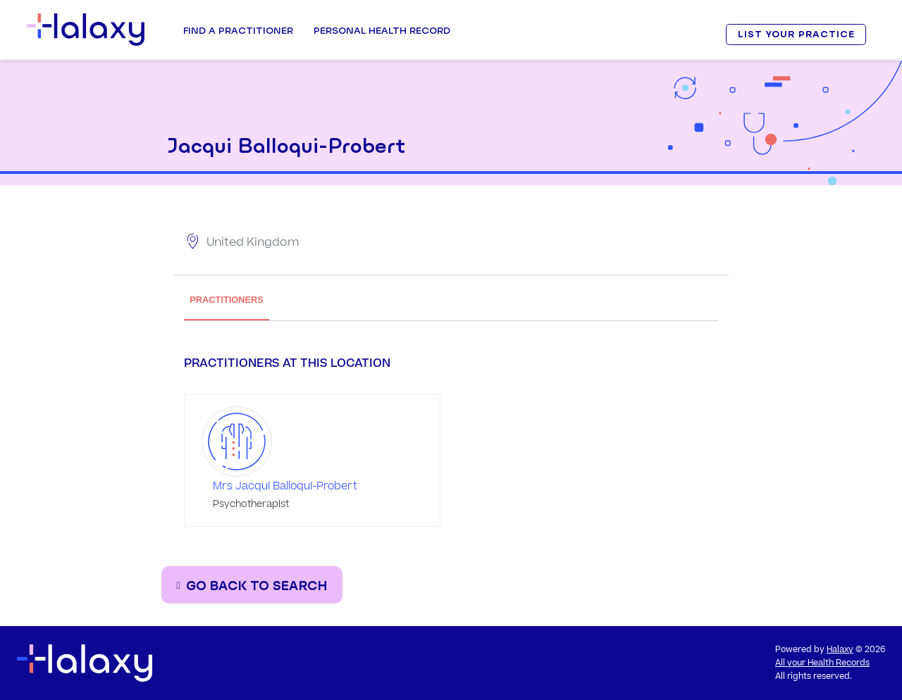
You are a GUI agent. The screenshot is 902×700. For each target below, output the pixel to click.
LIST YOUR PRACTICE (796, 34)
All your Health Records (822, 663)
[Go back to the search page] (251, 585)
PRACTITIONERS (227, 299)
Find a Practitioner (238, 30)
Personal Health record (382, 30)
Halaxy (840, 650)
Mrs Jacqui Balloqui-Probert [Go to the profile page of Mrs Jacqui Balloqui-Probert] (285, 486)
